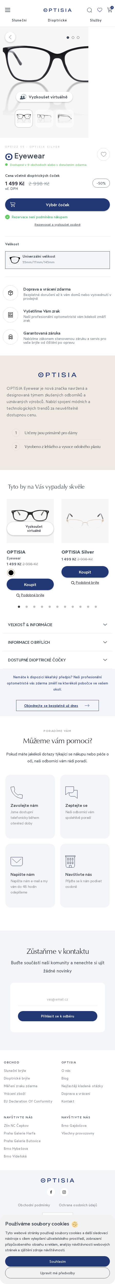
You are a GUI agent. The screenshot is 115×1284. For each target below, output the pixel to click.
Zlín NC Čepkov (16, 1173)
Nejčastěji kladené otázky (82, 1134)
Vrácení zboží (14, 1141)
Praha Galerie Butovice (22, 1189)
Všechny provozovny (78, 1181)
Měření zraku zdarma (20, 1134)
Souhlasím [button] (57, 1261)
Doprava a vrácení (75, 1141)
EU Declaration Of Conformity (28, 1149)
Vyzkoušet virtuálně (61, 131)
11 (94, 653)
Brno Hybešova (16, 1196)
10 (87, 653)
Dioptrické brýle (17, 1126)
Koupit (30, 632)
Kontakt (67, 1149)
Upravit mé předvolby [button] (57, 1273)
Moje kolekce (99, 10)
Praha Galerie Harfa (19, 1181)
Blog (65, 1126)
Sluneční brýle (15, 1118)
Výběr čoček (57, 239)
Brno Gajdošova (74, 1173)
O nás (66, 1118)
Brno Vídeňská (15, 1204)
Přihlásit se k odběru (57, 1064)
